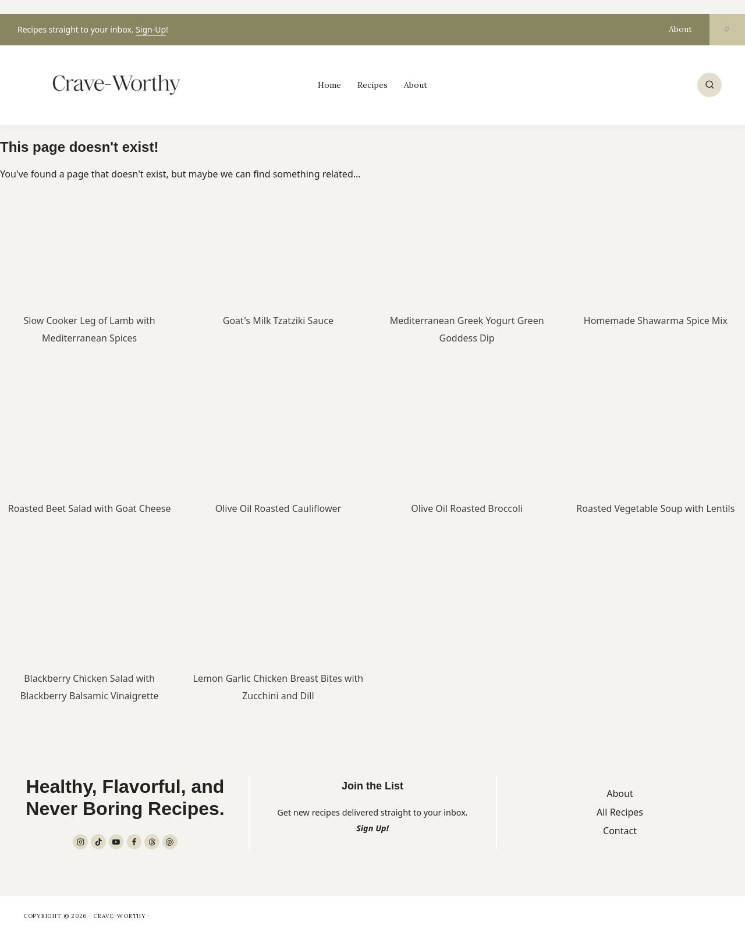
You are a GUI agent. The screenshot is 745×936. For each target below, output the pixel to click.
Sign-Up (151, 29)
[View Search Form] (709, 85)
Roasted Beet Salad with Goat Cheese (89, 508)
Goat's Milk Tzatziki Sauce (278, 320)
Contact (620, 830)
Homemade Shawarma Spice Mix (656, 320)
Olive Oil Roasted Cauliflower (278, 508)
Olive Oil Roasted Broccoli (467, 508)
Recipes (372, 85)
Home (329, 85)
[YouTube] (116, 841)
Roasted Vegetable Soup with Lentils (655, 508)
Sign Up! (372, 828)
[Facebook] (134, 841)
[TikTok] (98, 841)
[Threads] (151, 841)
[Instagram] (80, 841)
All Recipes (620, 812)
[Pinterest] (170, 841)
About (680, 29)
